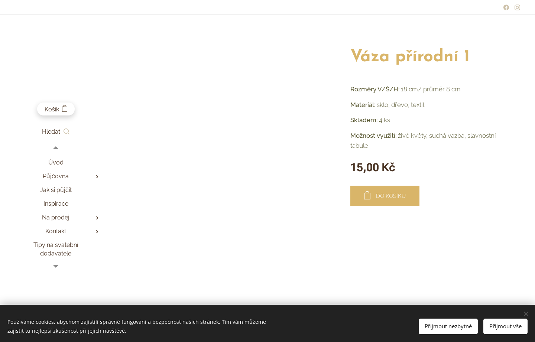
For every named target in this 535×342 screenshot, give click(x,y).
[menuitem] (55, 162)
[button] (55, 132)
